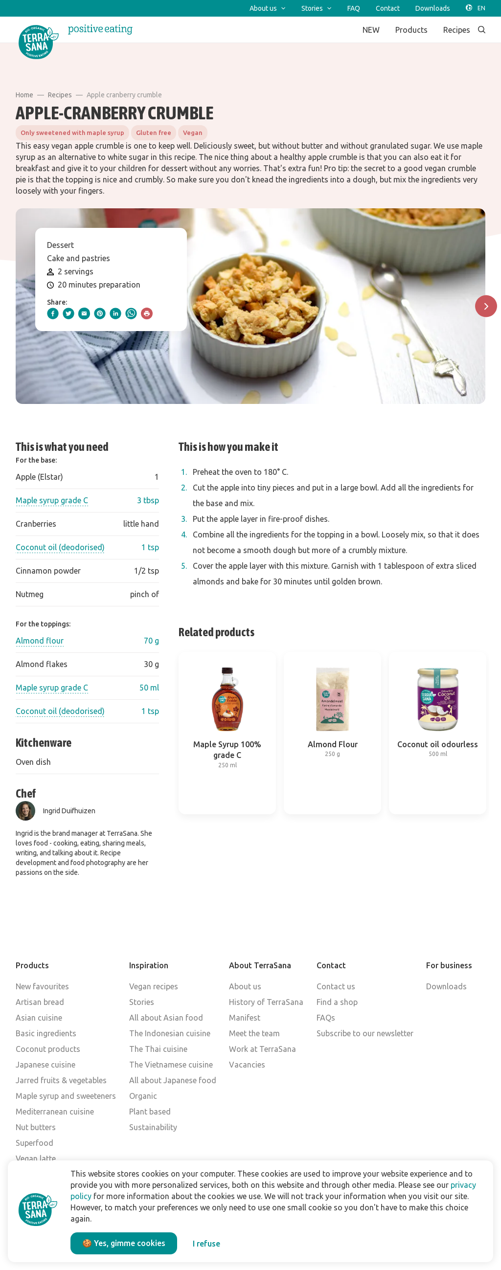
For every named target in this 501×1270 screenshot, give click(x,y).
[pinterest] (100, 313)
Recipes (60, 95)
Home (24, 95)
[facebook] (53, 313)
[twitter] (68, 313)
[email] (84, 313)
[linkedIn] (115, 313)
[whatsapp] (131, 313)
